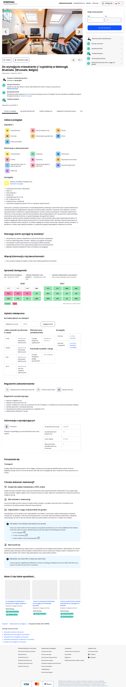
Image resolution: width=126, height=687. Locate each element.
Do (105, 16)
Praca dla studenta (46, 666)
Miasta (88, 3)
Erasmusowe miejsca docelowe (26, 651)
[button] (17, 105)
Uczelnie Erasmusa (23, 657)
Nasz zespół (68, 654)
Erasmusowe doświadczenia (49, 657)
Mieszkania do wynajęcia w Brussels (16, 634)
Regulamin (68, 657)
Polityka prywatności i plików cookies (74, 660)
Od (88, 16)
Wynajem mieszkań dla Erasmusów (51, 663)
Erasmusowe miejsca (47, 660)
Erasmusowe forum (46, 651)
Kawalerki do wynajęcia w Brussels (16, 637)
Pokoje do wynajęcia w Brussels (15, 642)
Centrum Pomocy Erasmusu (72, 651)
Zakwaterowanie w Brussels (14, 632)
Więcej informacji (12, 88)
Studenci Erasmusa (23, 666)
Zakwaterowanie (65, 3)
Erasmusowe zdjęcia (47, 672)
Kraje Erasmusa (22, 654)
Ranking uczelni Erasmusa (25, 663)
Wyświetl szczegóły (26, 96)
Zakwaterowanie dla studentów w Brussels (19, 639)
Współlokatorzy (79, 3)
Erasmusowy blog (46, 654)
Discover (95, 3)
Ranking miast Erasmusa (25, 660)
